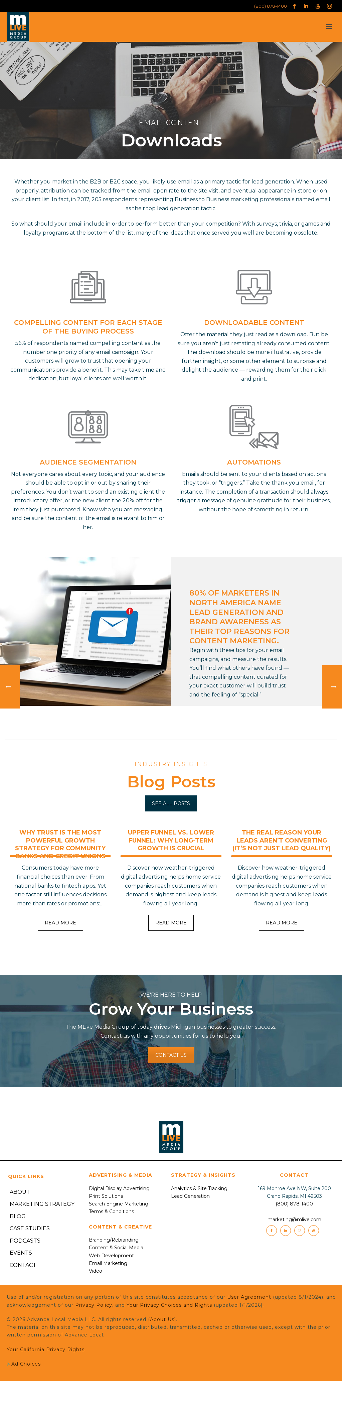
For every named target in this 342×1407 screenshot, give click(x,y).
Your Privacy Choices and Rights (169, 1305)
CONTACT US (171, 1055)
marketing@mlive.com (294, 1220)
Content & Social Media (116, 1248)
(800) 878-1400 (270, 6)
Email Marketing (108, 1263)
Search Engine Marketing (118, 1204)
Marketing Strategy (42, 1204)
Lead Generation (190, 1196)
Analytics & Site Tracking (199, 1188)
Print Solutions (106, 1196)
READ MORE (60, 923)
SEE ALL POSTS (171, 803)
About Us (162, 1319)
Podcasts (25, 1241)
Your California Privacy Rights (45, 1350)
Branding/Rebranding (114, 1240)
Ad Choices (24, 1364)
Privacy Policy (93, 1305)
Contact (23, 1265)
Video (95, 1271)
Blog (18, 1216)
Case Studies (30, 1228)
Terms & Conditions (111, 1211)
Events (21, 1253)
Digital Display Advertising (119, 1188)
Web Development (111, 1256)
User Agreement (249, 1297)
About (20, 1192)
